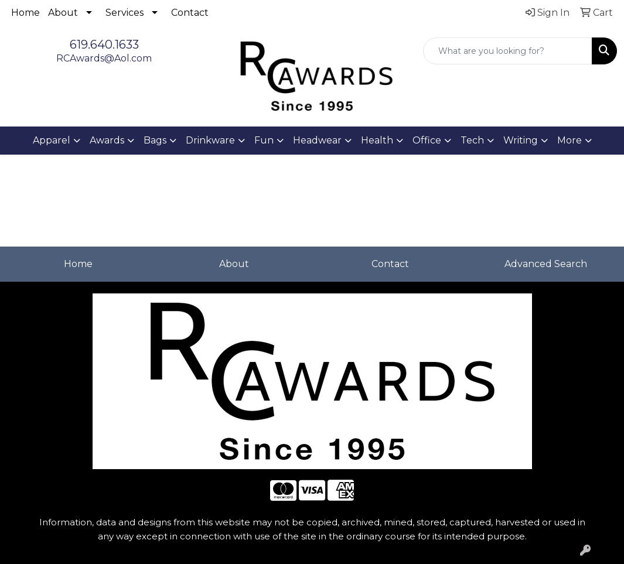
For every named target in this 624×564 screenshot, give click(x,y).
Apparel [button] (51, 140)
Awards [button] (107, 140)
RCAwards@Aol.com (104, 58)
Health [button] (377, 140)
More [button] (569, 140)
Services (124, 12)
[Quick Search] (507, 50)
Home (25, 12)
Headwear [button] (317, 140)
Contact (190, 12)
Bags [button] (155, 140)
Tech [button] (472, 140)
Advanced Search (545, 263)
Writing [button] (520, 140)
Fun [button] (264, 140)
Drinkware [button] (210, 140)
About (63, 12)
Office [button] (426, 140)
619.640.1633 (104, 44)
